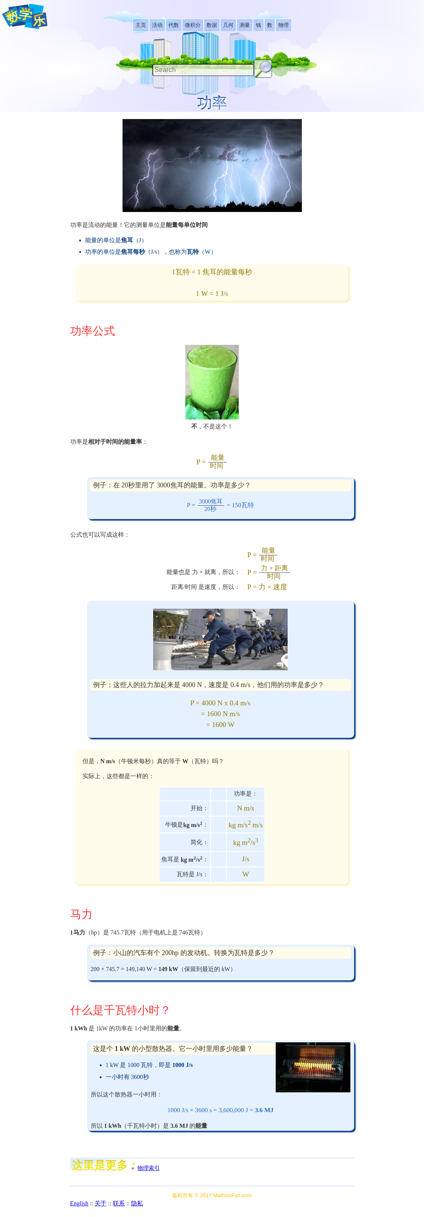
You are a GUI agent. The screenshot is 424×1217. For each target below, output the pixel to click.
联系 (119, 1203)
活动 (157, 25)
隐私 (137, 1203)
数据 (212, 25)
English (79, 1203)
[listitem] (141, 25)
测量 (244, 25)
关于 (100, 1203)
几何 (228, 25)
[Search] (203, 70)
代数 (173, 25)
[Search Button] (263, 69)
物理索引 (148, 1168)
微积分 (193, 25)
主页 (141, 25)
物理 (283, 25)
